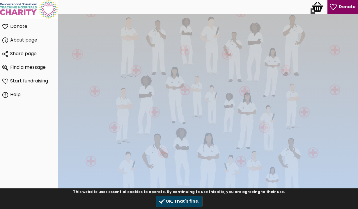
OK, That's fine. (179, 201)
